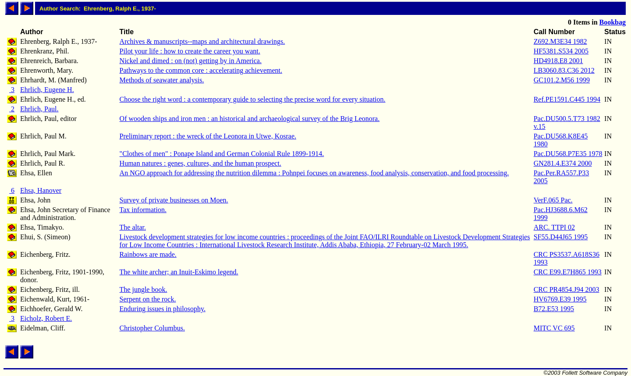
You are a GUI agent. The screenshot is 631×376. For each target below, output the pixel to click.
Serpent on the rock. (148, 299)
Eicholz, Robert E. (46, 318)
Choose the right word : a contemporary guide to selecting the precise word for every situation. (253, 99)
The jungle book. (143, 289)
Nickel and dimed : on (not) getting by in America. (191, 60)
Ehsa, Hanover (40, 190)
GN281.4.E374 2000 (563, 163)
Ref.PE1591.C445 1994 (567, 99)
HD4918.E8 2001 (558, 60)
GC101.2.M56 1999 (562, 80)
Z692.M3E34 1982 (560, 41)
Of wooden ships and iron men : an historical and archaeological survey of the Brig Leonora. (250, 118)
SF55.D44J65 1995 (561, 237)
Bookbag (612, 22)
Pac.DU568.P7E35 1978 (568, 153)
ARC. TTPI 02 (554, 227)
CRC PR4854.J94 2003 (566, 289)
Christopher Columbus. (152, 328)
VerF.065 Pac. (553, 200)
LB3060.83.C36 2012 (564, 70)
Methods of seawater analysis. (162, 80)
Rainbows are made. (148, 254)
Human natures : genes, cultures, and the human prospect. (200, 163)
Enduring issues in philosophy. (163, 308)
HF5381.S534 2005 (561, 51)
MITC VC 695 (554, 328)
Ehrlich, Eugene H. (47, 89)
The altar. (133, 227)
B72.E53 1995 (554, 308)
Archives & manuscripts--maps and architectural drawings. (202, 41)
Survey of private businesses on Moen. (174, 200)
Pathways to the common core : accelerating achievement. (201, 70)
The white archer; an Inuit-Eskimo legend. (179, 272)
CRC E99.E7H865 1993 (568, 272)
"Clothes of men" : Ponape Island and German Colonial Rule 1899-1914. (222, 153)
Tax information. (143, 209)
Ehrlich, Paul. (39, 109)
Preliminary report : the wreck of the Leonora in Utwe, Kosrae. (208, 136)
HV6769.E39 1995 (560, 299)
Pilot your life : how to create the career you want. (190, 51)
